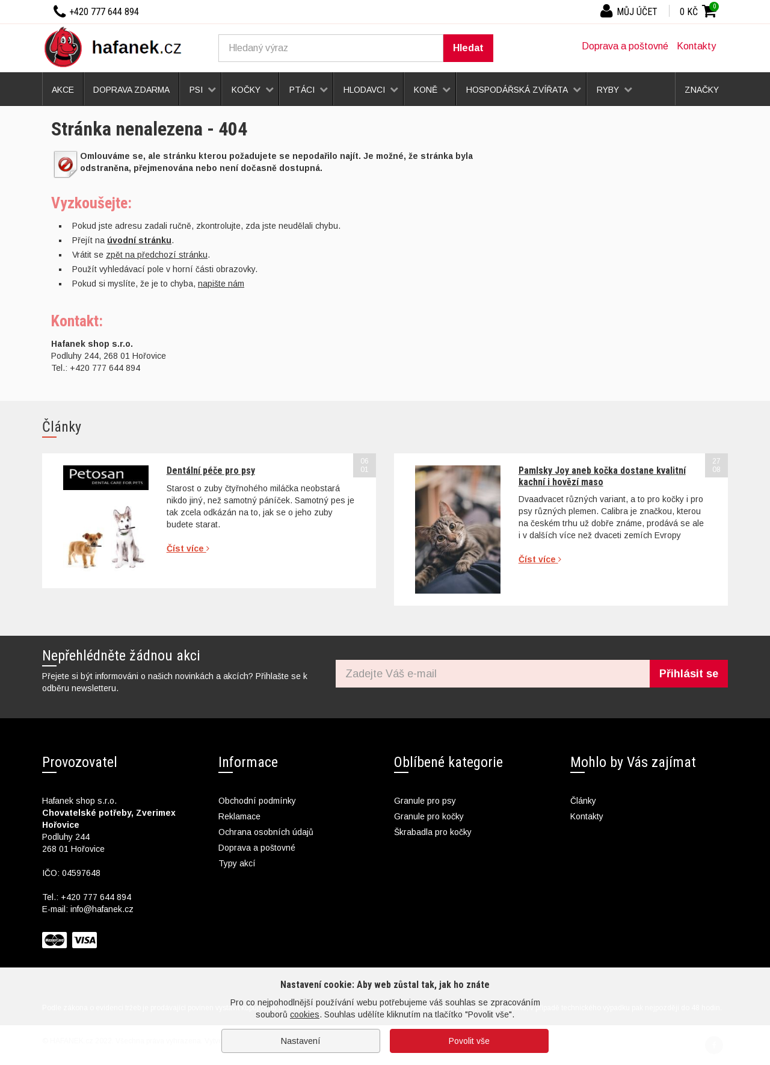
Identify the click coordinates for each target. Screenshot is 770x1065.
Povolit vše (469, 1041)
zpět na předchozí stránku (157, 254)
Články (583, 801)
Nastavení (301, 1041)
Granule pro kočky (429, 816)
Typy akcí (237, 863)
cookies (304, 1014)
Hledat (468, 48)
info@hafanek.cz (102, 909)
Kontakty (696, 46)
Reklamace (239, 816)
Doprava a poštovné (625, 46)
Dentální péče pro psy (211, 470)
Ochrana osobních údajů (265, 832)
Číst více (188, 548)
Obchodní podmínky (257, 801)
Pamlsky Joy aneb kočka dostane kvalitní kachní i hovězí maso (602, 476)
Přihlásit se (688, 674)
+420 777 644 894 (96, 897)
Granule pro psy (425, 801)
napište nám (221, 283)
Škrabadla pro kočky (433, 832)
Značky (702, 90)
